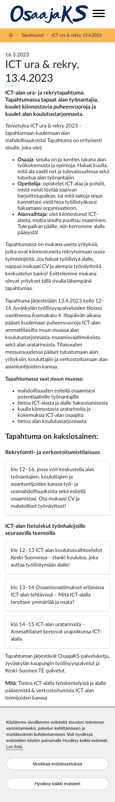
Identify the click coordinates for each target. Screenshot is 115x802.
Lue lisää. (14, 747)
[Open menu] (98, 14)
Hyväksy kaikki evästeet (57, 783)
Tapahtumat (32, 35)
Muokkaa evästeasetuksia (57, 763)
